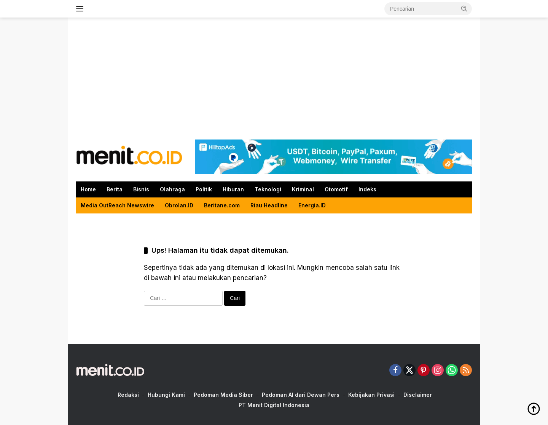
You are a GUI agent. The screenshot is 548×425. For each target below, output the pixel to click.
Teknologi (268, 189)
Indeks (367, 189)
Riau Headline (269, 205)
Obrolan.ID (179, 205)
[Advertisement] (274, 78)
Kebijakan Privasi (371, 394)
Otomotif (336, 189)
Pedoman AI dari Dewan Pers (300, 394)
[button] (464, 8)
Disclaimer (417, 394)
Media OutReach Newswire (117, 205)
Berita (115, 189)
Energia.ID (312, 205)
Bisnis (141, 189)
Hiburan (233, 189)
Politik (204, 189)
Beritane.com (222, 205)
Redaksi (128, 394)
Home (88, 189)
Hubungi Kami (166, 394)
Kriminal (303, 189)
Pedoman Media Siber (223, 394)
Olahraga (172, 189)
